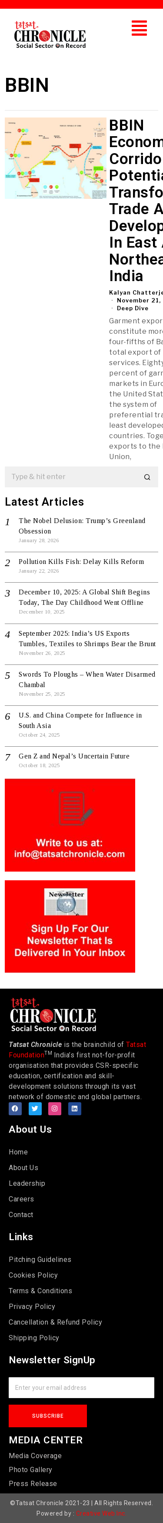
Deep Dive (133, 308)
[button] (139, 28)
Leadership (27, 1183)
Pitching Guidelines (40, 1259)
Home (18, 1152)
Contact (21, 1215)
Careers (21, 1199)
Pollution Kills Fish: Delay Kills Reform (81, 561)
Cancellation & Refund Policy (55, 1322)
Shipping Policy (34, 1338)
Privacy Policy (32, 1306)
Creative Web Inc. (101, 1513)
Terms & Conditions (40, 1291)
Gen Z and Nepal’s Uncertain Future (74, 756)
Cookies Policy (33, 1275)
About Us (23, 1168)
